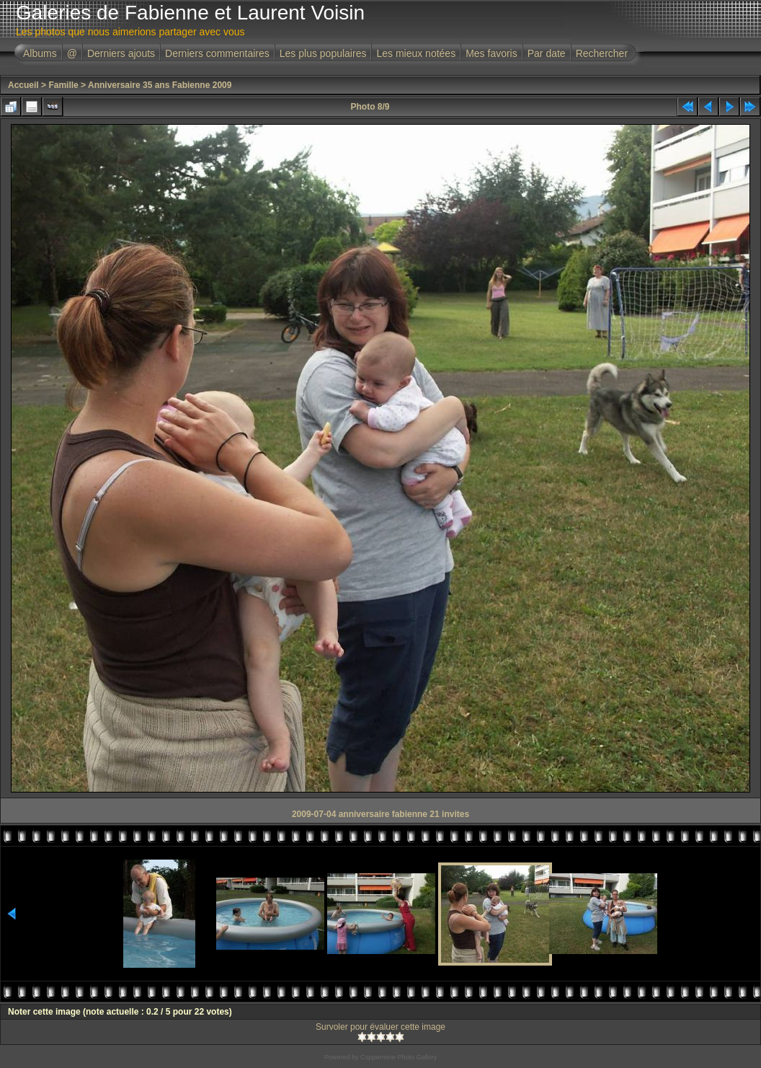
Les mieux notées (415, 53)
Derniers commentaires (217, 53)
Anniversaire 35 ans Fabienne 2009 (159, 85)
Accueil (23, 85)
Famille (63, 85)
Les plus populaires (323, 53)
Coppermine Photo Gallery (398, 1057)
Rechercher (602, 53)
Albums (40, 53)
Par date (547, 53)
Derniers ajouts (121, 53)
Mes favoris (491, 53)
